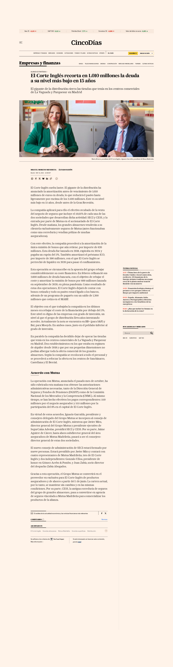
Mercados (51, 53)
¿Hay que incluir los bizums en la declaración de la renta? (138, 310)
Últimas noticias (92, 53)
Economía (60, 53)
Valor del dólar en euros (133, 31)
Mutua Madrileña (64, 531)
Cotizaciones (68, 53)
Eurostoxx (133, 338)
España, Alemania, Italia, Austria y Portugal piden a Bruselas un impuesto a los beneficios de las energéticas (137, 300)
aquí (79, 542)
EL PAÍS (109, 52)
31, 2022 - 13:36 (43, 173)
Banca (81, 63)
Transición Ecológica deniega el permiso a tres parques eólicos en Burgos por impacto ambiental (138, 290)
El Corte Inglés (36, 531)
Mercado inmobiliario (126, 63)
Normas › (105, 519)
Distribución (91, 531)
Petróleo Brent (76, 31)
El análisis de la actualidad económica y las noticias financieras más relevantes (61, 513)
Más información (37, 542)
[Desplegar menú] (20, 42)
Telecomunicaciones (92, 63)
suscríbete (133, 53)
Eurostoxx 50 (103, 31)
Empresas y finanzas (40, 53)
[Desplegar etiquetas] (106, 530)
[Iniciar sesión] (146, 53)
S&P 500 (51, 31)
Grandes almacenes (49, 531)
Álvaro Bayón (65, 170)
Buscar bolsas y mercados (134, 327)
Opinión (101, 53)
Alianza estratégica (38, 72)
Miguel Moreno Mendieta (43, 170)
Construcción (112, 63)
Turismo (138, 63)
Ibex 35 (27, 31)
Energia (103, 63)
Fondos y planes (80, 53)
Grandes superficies (78, 531)
